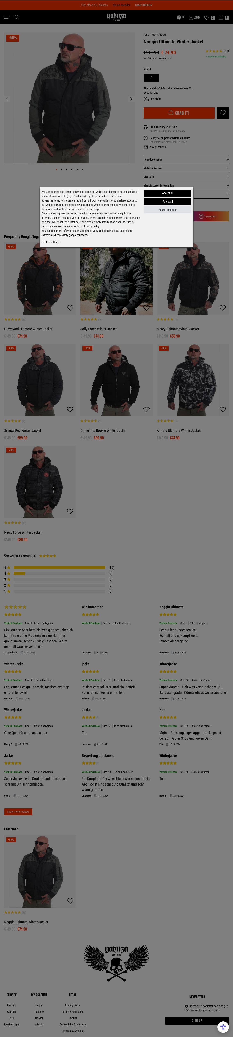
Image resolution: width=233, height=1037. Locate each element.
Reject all (168, 201)
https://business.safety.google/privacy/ (64, 235)
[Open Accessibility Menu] (223, 1027)
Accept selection (168, 209)
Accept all (167, 193)
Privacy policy (91, 226)
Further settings (50, 242)
